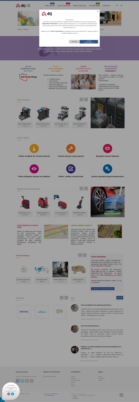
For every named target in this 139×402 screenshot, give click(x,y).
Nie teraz (74, 41)
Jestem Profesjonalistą (88, 41)
